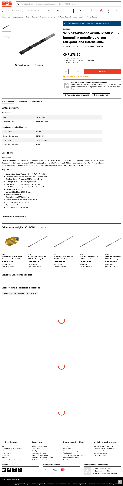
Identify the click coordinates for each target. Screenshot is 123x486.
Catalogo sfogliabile (39, 446)
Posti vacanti (6, 453)
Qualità (4, 458)
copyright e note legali (22, 484)
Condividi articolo (101, 95)
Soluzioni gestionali (39, 460)
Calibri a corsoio (100, 455)
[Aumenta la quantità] (77, 71)
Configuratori (37, 451)
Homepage (6, 17)
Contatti (66, 446)
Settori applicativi (22, 11)
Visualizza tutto (45, 228)
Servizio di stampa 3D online (42, 458)
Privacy (111, 484)
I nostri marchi (53, 11)
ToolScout (36, 449)
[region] (8, 45)
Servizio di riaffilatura (40, 455)
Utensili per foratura (49, 17)
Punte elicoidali (92, 17)
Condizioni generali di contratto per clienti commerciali (51, 484)
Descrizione (23, 101)
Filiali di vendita (7, 451)
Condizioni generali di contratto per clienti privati (90, 484)
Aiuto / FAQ (67, 449)
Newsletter (67, 460)
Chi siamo (5, 455)
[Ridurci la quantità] (65, 71)
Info (72, 89)
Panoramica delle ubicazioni (12, 449)
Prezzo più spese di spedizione (82, 60)
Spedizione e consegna (71, 451)
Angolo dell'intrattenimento (12, 460)
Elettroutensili (99, 451)
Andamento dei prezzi (71, 458)
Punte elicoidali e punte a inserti (71, 17)
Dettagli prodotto (8, 101)
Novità (4, 446)
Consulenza (42, 11)
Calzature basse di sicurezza (104, 449)
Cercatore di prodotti (39, 453)
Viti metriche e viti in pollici (104, 446)
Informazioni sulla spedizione (73, 455)
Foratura (35, 17)
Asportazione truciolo (21, 17)
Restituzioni (67, 453)
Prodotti (11, 11)
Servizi (33, 11)
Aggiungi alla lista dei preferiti (77, 95)
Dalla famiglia (37, 101)
